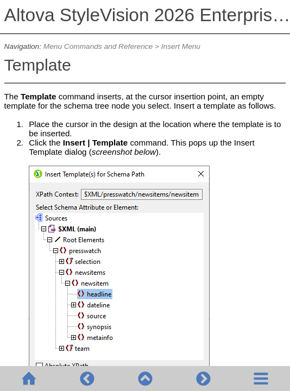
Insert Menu (180, 46)
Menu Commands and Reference (98, 46)
